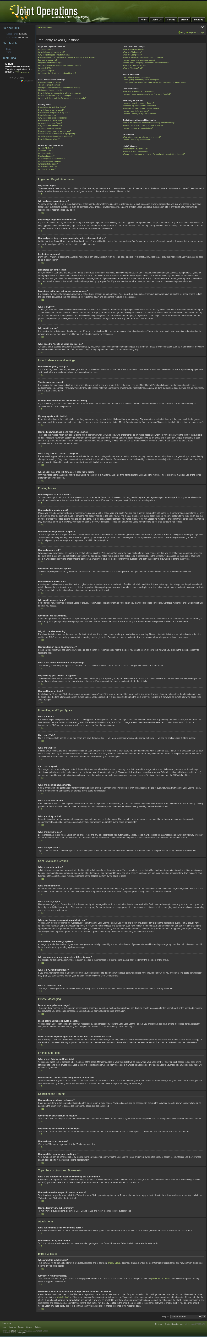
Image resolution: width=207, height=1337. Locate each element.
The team (158, 1324)
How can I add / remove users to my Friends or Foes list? (147, 94)
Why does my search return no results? (139, 106)
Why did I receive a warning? (50, 128)
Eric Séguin (21, 1333)
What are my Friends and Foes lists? (138, 91)
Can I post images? (46, 156)
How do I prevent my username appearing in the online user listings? (67, 57)
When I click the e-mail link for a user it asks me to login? (62, 98)
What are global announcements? (52, 159)
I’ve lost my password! (47, 60)
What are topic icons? (47, 169)
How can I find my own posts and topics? (140, 114)
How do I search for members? (136, 111)
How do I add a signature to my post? (53, 112)
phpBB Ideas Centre (160, 1278)
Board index (46, 28)
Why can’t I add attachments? (50, 126)
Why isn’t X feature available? (135, 151)
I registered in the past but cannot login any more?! (59, 65)
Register (192, 32)
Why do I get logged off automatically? (54, 55)
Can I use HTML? (45, 151)
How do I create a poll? (48, 115)
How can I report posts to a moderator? (54, 131)
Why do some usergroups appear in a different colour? (145, 63)
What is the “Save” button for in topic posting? (57, 134)
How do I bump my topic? (48, 139)
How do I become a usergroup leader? (139, 60)
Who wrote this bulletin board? (135, 149)
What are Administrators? (133, 49)
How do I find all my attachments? (137, 140)
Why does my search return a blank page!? (141, 108)
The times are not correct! (49, 85)
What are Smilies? (45, 153)
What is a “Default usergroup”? (136, 65)
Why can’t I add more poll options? (52, 118)
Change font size (201, 27)
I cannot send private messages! (136, 77)
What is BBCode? (45, 148)
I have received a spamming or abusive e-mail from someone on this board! (154, 82)
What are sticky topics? (48, 164)
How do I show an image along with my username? (59, 93)
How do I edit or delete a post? (51, 110)
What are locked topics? (48, 166)
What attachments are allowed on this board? (142, 137)
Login (202, 32)
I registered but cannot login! (50, 63)
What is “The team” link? (133, 68)
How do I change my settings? (50, 82)
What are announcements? (49, 161)
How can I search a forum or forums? (138, 103)
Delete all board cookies (174, 1324)
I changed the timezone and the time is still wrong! (59, 88)
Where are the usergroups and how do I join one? (144, 57)
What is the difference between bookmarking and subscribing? (149, 123)
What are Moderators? (132, 52)
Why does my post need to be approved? (55, 136)
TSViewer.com (22, 72)
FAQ (183, 32)
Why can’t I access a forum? (50, 123)
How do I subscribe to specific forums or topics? (143, 125)
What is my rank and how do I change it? (55, 95)
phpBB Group (114, 1263)
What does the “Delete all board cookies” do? (57, 73)
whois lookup (62, 1297)
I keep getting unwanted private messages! (141, 80)
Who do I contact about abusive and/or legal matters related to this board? (154, 154)
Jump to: (165, 1316)
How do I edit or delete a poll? (50, 120)
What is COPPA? (45, 68)
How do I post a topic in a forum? (52, 107)
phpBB (14, 1331)
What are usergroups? (132, 55)
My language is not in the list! (50, 90)
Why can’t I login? (45, 49)
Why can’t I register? (46, 71)
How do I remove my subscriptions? (138, 128)
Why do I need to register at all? (51, 52)
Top (42, 194)
